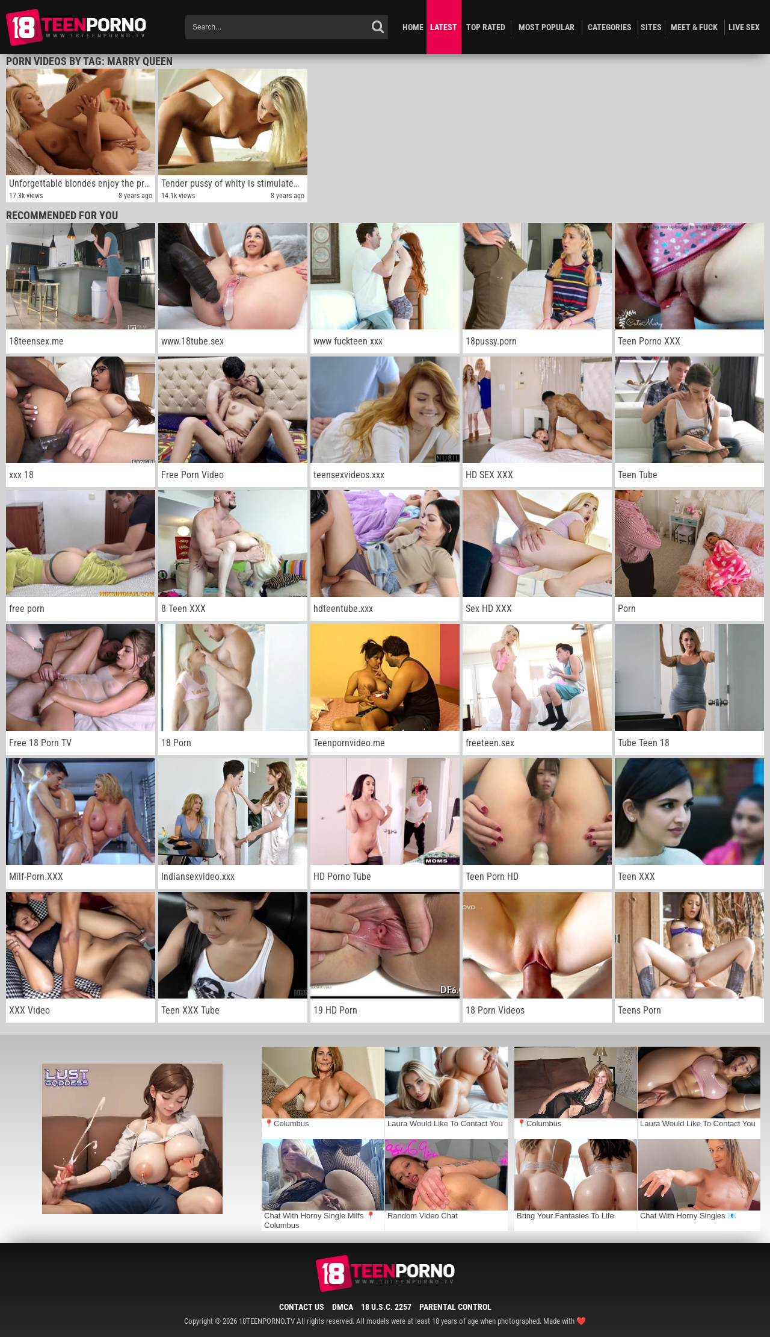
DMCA (342, 1307)
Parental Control (455, 1307)
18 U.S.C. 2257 (386, 1307)
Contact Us (301, 1307)
